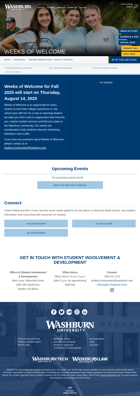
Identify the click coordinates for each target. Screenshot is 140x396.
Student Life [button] (72, 7)
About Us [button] (41, 7)
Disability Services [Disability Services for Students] (63, 345)
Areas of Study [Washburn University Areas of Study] (129, 31)
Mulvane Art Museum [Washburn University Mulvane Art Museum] (64, 342)
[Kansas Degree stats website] (70, 391)
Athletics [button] (83, 7)
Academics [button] (51, 7)
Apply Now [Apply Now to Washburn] (129, 54)
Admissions (19, 59)
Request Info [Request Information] (130, 48)
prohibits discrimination (31, 370)
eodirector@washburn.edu (110, 375)
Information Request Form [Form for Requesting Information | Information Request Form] (112, 284)
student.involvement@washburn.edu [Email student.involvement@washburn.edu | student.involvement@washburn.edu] (112, 280)
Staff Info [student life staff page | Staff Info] (70, 284)
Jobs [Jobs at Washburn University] (92, 342)
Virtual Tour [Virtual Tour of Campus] (127, 42)
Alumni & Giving (127, 4)
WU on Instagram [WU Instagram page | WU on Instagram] (36, 224)
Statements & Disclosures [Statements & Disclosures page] (67, 348)
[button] (136, 6)
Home (7, 59)
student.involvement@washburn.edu (25, 147)
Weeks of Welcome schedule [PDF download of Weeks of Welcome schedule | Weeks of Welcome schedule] (70, 185)
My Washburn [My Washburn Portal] (97, 339)
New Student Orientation (61, 68)
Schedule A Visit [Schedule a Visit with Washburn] (129, 37)
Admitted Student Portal (40, 59)
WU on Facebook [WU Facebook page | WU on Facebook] (36, 233)
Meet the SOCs (13, 72)
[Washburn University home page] (18, 7)
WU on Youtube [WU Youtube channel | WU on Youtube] (104, 224)
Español (130, 7)
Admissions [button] (61, 7)
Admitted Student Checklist (18, 68)
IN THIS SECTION (125, 59)
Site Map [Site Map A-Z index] (94, 345)
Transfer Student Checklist (105, 68)
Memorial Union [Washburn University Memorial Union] (62, 339)
